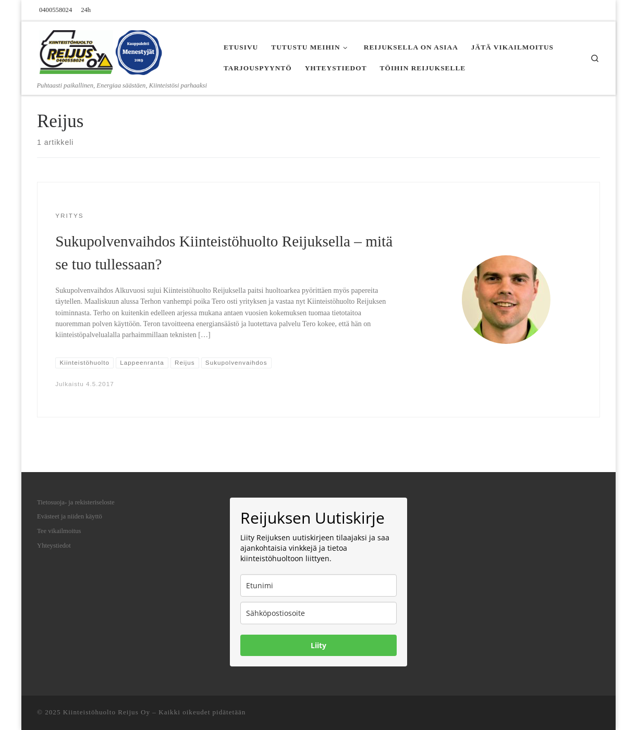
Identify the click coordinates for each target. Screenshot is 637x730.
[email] (318, 613)
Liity (318, 645)
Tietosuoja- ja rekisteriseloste (76, 502)
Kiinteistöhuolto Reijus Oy (106, 712)
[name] (318, 585)
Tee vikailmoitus (59, 531)
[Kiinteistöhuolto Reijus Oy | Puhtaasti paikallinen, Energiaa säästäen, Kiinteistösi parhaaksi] (102, 50)
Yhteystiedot (54, 545)
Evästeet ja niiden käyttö (69, 516)
